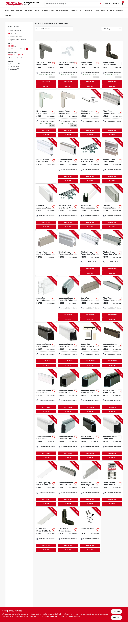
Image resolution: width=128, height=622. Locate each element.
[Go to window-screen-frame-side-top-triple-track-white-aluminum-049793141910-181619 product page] (68, 253)
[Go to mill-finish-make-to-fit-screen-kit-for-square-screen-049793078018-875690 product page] (68, 207)
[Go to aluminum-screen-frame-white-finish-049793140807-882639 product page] (112, 437)
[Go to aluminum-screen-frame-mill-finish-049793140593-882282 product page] (90, 391)
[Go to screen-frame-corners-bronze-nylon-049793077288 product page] (112, 65)
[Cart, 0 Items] (122, 4)
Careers (110, 10)
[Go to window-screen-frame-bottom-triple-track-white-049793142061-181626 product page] (46, 160)
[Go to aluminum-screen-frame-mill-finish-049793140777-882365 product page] (68, 437)
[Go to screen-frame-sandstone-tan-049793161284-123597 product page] (46, 253)
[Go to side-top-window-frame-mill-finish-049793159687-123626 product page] (90, 299)
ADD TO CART (46, 82)
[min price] (12, 49)
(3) (15, 66)
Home (7, 10)
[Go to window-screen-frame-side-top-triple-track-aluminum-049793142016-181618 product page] (112, 253)
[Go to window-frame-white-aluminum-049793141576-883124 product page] (90, 207)
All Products (14, 33)
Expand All (20, 54)
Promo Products (15, 30)
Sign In (107, 3)
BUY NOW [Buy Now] (46, 86)
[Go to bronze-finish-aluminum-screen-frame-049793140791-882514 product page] (90, 437)
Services (28, 10)
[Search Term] (74, 4)
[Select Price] (27, 49)
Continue (116, 612)
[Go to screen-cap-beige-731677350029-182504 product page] (90, 345)
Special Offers (48, 10)
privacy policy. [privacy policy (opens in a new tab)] (20, 616)
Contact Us (100, 10)
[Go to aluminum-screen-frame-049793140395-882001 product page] (68, 391)
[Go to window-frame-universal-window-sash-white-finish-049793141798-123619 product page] (90, 113)
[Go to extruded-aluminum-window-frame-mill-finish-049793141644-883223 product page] (112, 207)
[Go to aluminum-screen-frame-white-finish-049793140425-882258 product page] (68, 345)
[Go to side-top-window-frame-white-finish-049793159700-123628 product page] (46, 299)
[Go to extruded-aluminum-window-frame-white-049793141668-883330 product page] (46, 207)
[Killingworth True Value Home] (14, 3)
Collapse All (11, 54)
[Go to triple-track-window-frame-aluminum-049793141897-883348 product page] (112, 299)
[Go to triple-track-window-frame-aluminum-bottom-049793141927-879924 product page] (112, 113)
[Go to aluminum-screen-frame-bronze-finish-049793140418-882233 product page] (46, 345)
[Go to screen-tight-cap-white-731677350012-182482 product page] (46, 483)
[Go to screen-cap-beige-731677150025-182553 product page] (46, 530)
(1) (14, 69)
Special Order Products (18, 39)
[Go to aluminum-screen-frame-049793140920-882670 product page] (68, 483)
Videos (8, 15)
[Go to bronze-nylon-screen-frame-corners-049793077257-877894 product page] (68, 530)
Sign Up (116, 3)
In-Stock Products (16, 36)
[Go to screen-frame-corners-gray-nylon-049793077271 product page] (90, 65)
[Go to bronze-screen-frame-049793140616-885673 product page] (112, 391)
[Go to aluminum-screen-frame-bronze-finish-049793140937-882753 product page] (112, 345)
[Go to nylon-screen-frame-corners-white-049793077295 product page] (46, 113)
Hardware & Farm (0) (15, 58)
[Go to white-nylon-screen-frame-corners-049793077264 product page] (68, 65)
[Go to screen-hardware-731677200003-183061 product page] (90, 530)
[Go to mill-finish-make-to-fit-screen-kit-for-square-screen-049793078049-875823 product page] (90, 160)
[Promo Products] (9, 30)
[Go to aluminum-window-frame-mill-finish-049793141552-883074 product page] (68, 299)
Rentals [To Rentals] (37, 10)
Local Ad (88, 10)
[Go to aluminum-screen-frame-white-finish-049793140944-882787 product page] (46, 391)
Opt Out (116, 618)
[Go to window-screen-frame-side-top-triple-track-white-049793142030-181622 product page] (90, 253)
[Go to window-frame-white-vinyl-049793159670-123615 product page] (90, 483)
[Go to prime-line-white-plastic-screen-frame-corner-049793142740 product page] (68, 113)
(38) (15, 64)
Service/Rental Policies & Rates (69, 10)
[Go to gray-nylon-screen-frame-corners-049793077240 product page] (46, 65)
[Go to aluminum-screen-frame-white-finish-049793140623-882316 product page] (46, 437)
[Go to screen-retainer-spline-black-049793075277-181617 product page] (112, 483)
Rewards (119, 10)
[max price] (21, 49)
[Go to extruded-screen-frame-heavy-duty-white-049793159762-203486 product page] (68, 160)
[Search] (101, 3)
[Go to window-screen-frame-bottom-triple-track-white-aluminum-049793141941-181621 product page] (112, 160)
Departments (16, 10)
